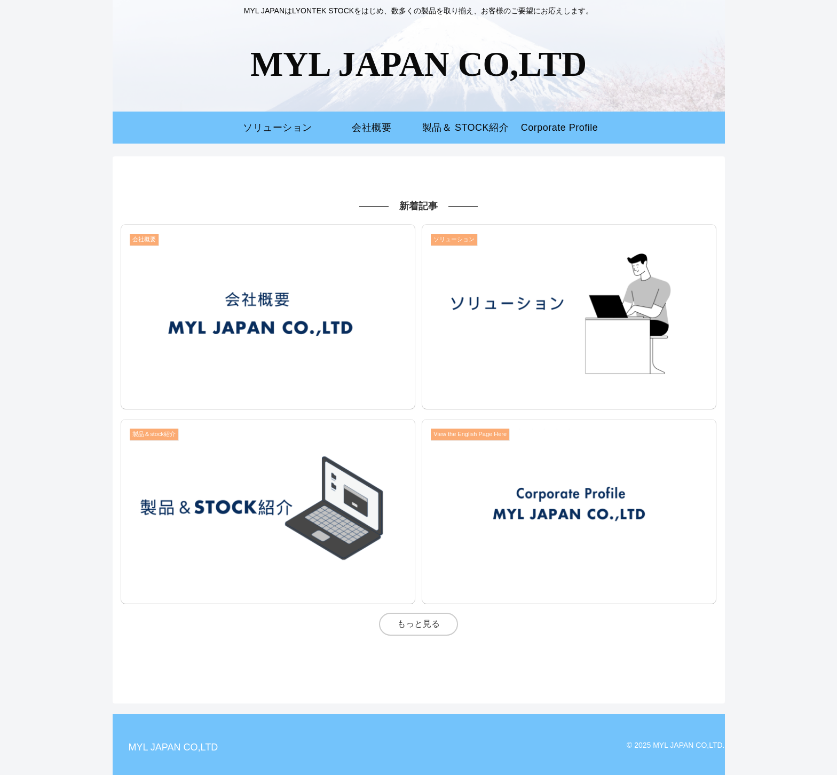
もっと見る (418, 623)
